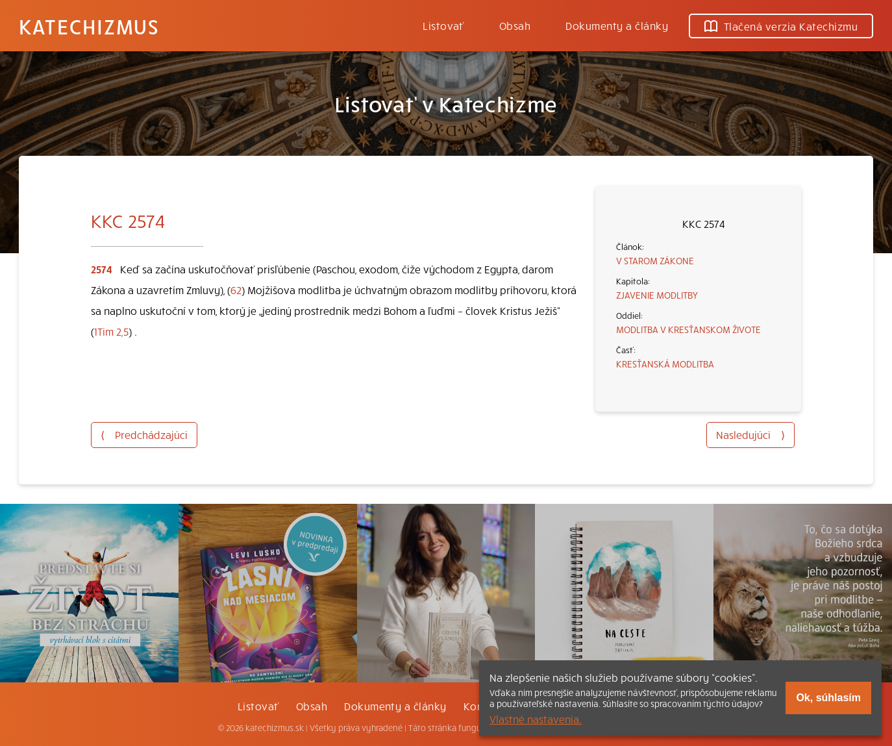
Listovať (443, 25)
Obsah (514, 25)
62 (236, 289)
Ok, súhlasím (828, 697)
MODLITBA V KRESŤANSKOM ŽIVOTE (688, 329)
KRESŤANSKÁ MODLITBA (665, 363)
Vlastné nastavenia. (535, 718)
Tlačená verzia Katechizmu (781, 25)
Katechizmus (89, 26)
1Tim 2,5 (111, 331)
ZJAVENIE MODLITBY (657, 295)
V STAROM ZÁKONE (655, 260)
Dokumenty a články (616, 25)
